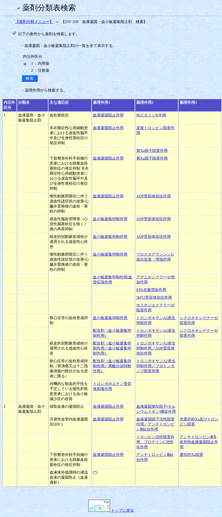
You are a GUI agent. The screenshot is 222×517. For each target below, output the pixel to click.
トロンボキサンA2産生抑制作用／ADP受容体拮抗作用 (156, 348)
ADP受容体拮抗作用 (153, 196)
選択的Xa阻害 (191, 455)
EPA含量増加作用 (151, 290)
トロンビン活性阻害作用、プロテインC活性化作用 (155, 442)
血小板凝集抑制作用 (110, 219)
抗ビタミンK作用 (151, 115)
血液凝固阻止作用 (108, 115)
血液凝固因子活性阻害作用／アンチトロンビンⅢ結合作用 (155, 424)
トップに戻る (111, 510)
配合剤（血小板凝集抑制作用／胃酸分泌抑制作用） (112, 366)
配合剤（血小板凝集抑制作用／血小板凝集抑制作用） (112, 348)
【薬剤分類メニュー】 (34, 22)
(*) (95, 472)
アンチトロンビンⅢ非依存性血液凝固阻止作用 (199, 442)
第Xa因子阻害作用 (152, 151)
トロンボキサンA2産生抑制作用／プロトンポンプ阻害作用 (156, 366)
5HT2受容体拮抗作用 (154, 297)
